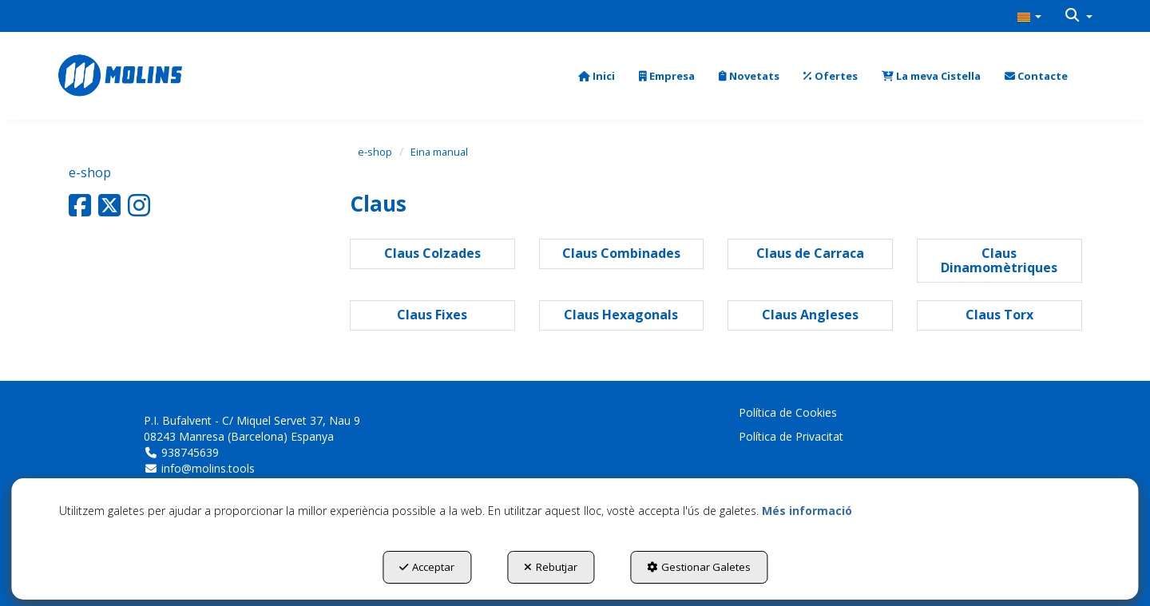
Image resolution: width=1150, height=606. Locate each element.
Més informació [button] (807, 510)
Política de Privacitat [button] (791, 436)
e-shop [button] (90, 172)
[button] (1029, 16)
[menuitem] (1029, 16)
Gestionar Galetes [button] (699, 567)
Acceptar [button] (426, 567)
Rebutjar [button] (550, 567)
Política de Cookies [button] (788, 412)
